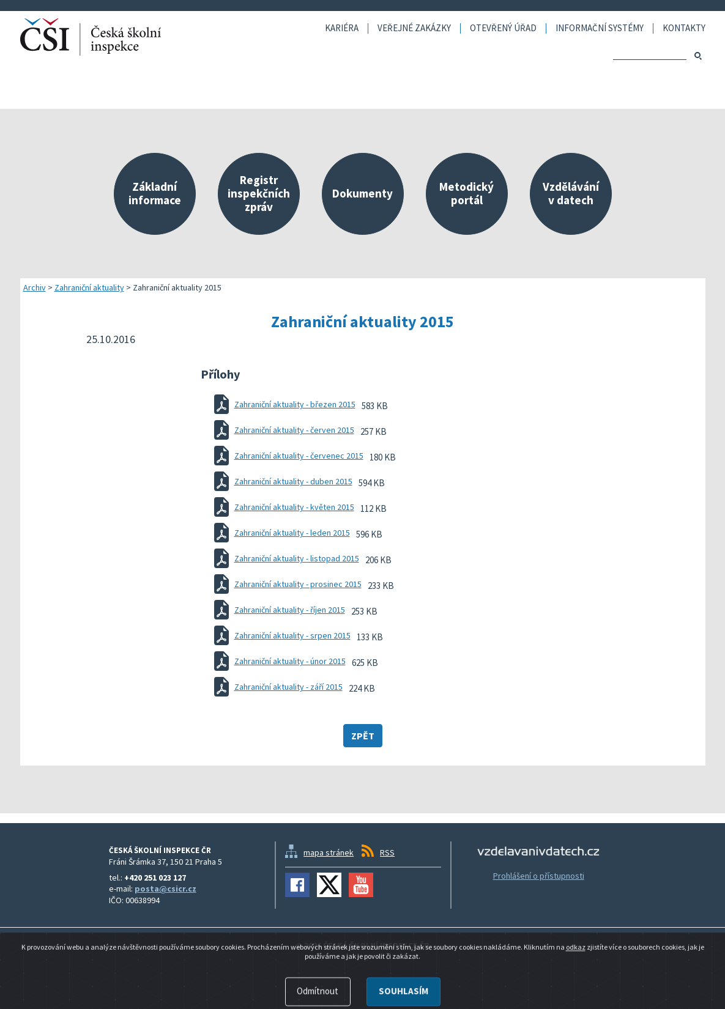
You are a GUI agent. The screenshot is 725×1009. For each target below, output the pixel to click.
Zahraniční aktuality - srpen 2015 (292, 635)
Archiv (34, 287)
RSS (387, 852)
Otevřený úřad (503, 28)
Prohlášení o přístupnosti (538, 875)
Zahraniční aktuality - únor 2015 (290, 661)
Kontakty (684, 28)
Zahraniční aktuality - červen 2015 (294, 429)
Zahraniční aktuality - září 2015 (288, 686)
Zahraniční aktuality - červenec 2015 (298, 455)
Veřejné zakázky (414, 28)
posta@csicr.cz (165, 888)
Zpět (362, 736)
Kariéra (342, 28)
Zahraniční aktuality (89, 287)
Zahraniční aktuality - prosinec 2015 (298, 584)
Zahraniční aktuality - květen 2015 (294, 506)
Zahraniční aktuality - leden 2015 (292, 532)
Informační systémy (600, 28)
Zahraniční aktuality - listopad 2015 (296, 558)
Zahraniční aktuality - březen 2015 (294, 404)
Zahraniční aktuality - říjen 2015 (289, 609)
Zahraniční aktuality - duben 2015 (293, 481)
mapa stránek (328, 852)
